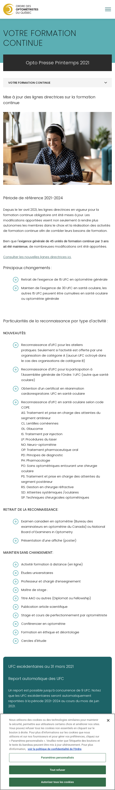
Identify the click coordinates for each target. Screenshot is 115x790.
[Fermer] (108, 730)
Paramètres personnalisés (57, 767)
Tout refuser (57, 779)
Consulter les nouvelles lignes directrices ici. (37, 257)
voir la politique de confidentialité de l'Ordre (55, 758)
